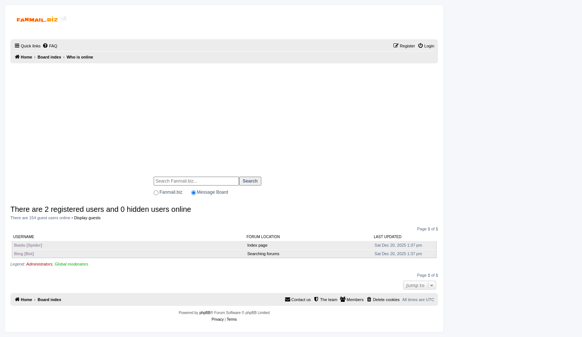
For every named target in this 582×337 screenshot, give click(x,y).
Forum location (263, 237)
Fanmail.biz (171, 192)
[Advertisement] (224, 116)
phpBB (204, 313)
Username (24, 237)
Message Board (212, 192)
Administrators (39, 264)
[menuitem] (49, 45)
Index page (257, 245)
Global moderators (71, 264)
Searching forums (263, 253)
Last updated (388, 237)
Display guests (87, 218)
